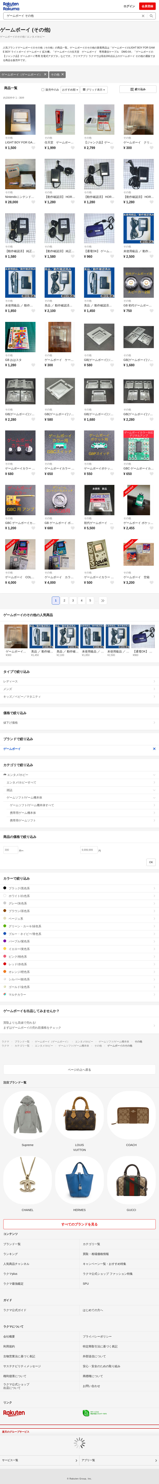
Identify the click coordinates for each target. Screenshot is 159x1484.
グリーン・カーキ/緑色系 (79, 926)
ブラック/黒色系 (79, 888)
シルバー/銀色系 (79, 979)
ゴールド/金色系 (79, 987)
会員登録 (147, 6)
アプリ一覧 (88, 1460)
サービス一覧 (10, 1460)
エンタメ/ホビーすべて (81, 782)
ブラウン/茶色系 (79, 911)
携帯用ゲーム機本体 (83, 812)
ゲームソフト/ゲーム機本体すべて (83, 805)
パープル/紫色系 (79, 941)
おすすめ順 (70, 89)
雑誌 (81, 790)
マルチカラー (79, 994)
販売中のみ (50, 89)
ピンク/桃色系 (79, 956)
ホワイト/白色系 (79, 896)
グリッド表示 (94, 89)
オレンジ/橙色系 (79, 972)
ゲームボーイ (79, 748)
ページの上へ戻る (79, 1069)
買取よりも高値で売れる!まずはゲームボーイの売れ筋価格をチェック (79, 1025)
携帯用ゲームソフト (83, 820)
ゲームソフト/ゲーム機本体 (81, 797)
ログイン (129, 6)
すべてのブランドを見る (79, 1224)
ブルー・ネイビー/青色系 (79, 934)
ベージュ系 (79, 918)
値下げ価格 (79, 722)
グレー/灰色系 (79, 903)
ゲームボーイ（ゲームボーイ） (24, 74)
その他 (57, 74)
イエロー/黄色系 (79, 949)
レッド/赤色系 (79, 964)
